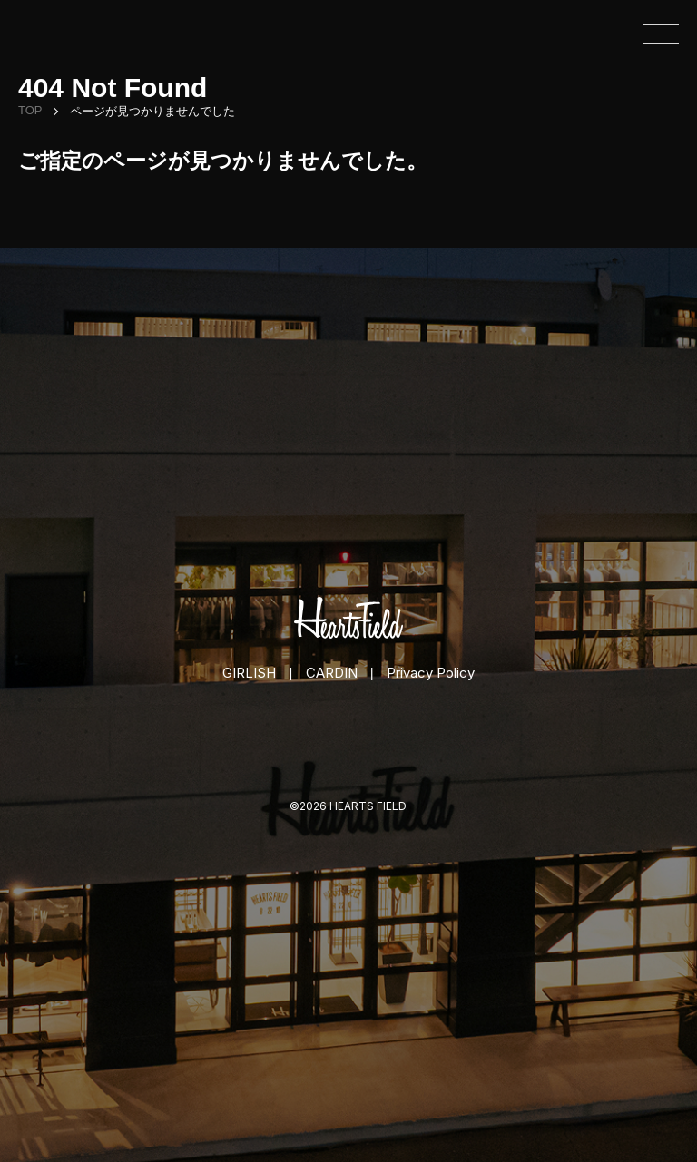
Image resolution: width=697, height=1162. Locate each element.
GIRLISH (249, 672)
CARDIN (332, 672)
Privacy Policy (431, 672)
